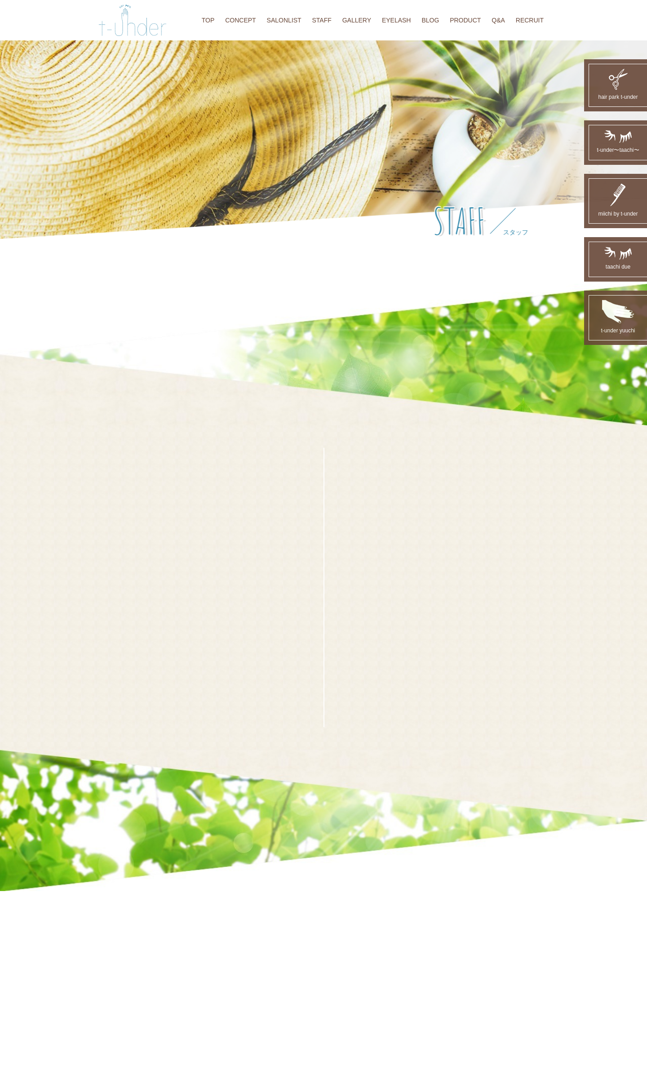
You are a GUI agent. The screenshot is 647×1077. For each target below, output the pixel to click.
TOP (208, 20)
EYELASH (396, 20)
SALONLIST (284, 20)
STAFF (321, 20)
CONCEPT (240, 20)
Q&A (498, 20)
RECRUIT (530, 20)
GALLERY (356, 20)
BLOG (430, 20)
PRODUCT (465, 20)
